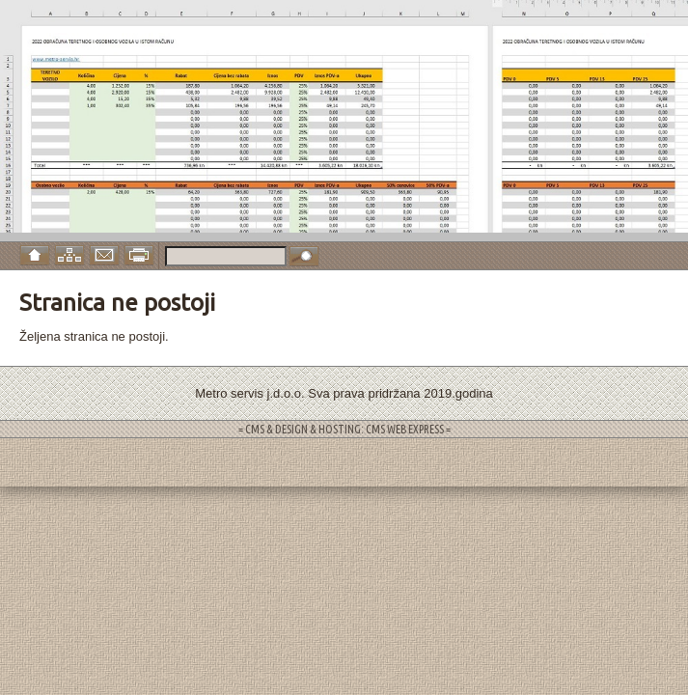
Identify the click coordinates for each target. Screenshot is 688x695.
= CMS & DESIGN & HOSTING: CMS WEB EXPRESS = (344, 429)
